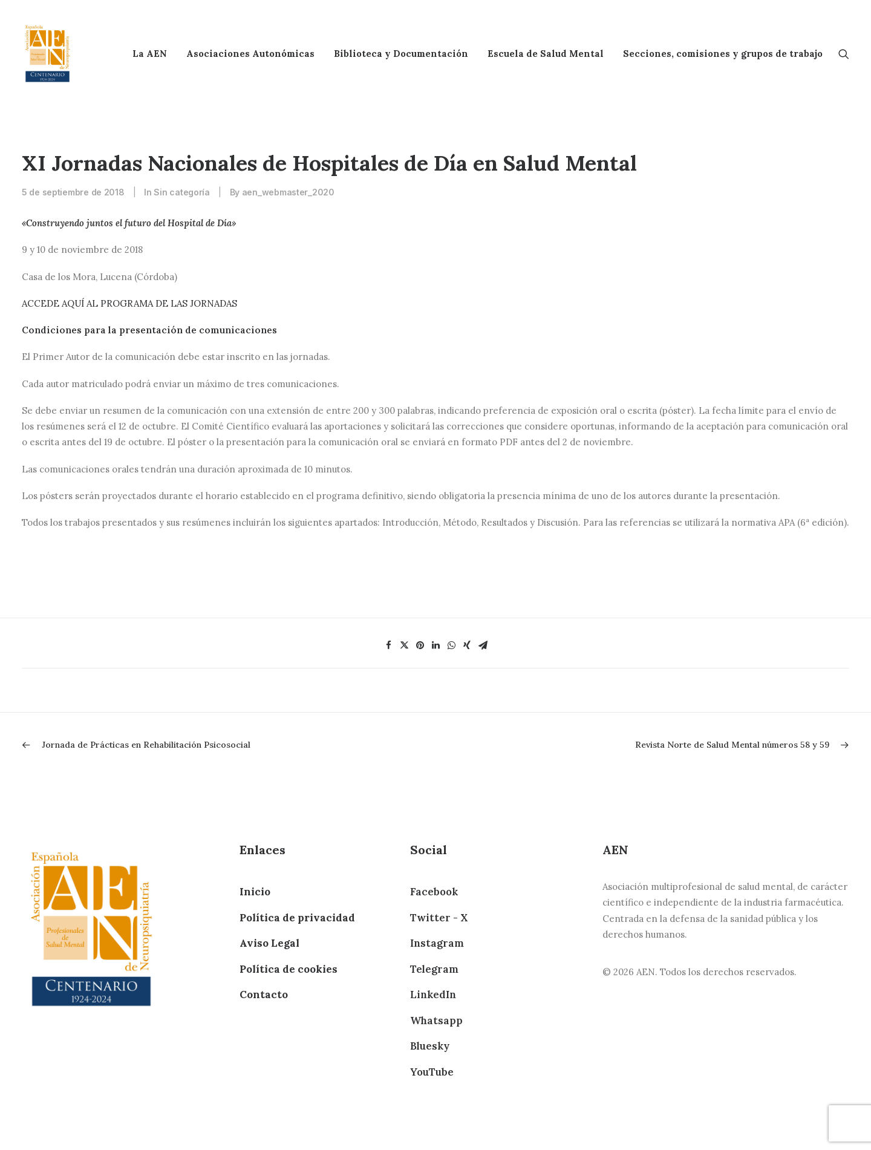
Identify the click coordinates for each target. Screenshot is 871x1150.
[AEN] (47, 53)
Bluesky (429, 1046)
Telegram (434, 969)
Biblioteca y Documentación (401, 53)
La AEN (149, 53)
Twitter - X (439, 917)
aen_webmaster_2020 (288, 192)
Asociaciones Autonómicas (250, 53)
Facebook (434, 891)
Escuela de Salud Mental (546, 53)
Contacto (264, 994)
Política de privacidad (297, 917)
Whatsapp (436, 1020)
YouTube (432, 1072)
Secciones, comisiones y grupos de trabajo (723, 53)
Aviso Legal (269, 943)
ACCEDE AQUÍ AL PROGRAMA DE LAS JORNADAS (129, 303)
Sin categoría (181, 192)
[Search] (843, 53)
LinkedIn (433, 994)
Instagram (437, 943)
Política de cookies (289, 969)
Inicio (255, 891)
